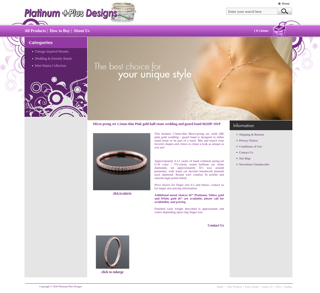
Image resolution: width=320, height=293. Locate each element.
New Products (234, 286)
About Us (81, 31)
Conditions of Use (250, 146)
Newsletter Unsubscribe (254, 164)
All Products (35, 31)
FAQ (278, 286)
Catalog (288, 286)
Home (286, 3)
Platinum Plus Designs (70, 286)
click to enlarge (122, 193)
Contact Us (216, 225)
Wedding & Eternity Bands (53, 59)
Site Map (244, 158)
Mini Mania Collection (50, 66)
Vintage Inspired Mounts (52, 51)
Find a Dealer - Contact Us (259, 286)
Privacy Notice (248, 140)
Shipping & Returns (251, 134)
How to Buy (60, 31)
